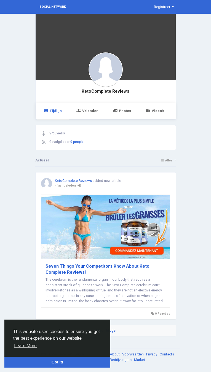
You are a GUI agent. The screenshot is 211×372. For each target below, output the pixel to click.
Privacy (152, 354)
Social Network (52, 7)
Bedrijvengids (121, 360)
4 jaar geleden (65, 185)
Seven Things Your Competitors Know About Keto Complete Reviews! (97, 269)
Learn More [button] (25, 345)
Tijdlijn (53, 111)
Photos (122, 111)
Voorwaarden (133, 354)
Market (139, 360)
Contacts (167, 354)
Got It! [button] (57, 362)
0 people (77, 142)
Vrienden (87, 111)
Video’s (155, 111)
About (115, 354)
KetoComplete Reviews (105, 91)
